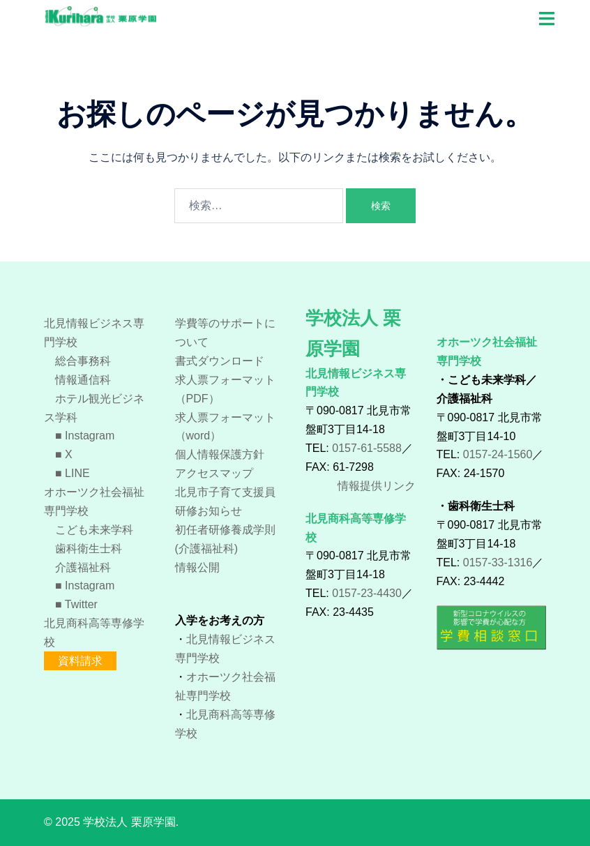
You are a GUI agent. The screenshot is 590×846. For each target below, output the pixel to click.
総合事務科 (77, 361)
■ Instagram (79, 435)
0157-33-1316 (498, 562)
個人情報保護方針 (219, 454)
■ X (58, 454)
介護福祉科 (77, 567)
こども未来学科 (88, 530)
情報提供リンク (377, 486)
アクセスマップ (214, 473)
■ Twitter (71, 604)
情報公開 (197, 567)
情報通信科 (77, 380)
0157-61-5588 (367, 448)
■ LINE (67, 473)
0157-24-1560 (498, 454)
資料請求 (80, 661)
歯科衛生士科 (83, 548)
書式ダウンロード (219, 361)
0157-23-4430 (367, 593)
